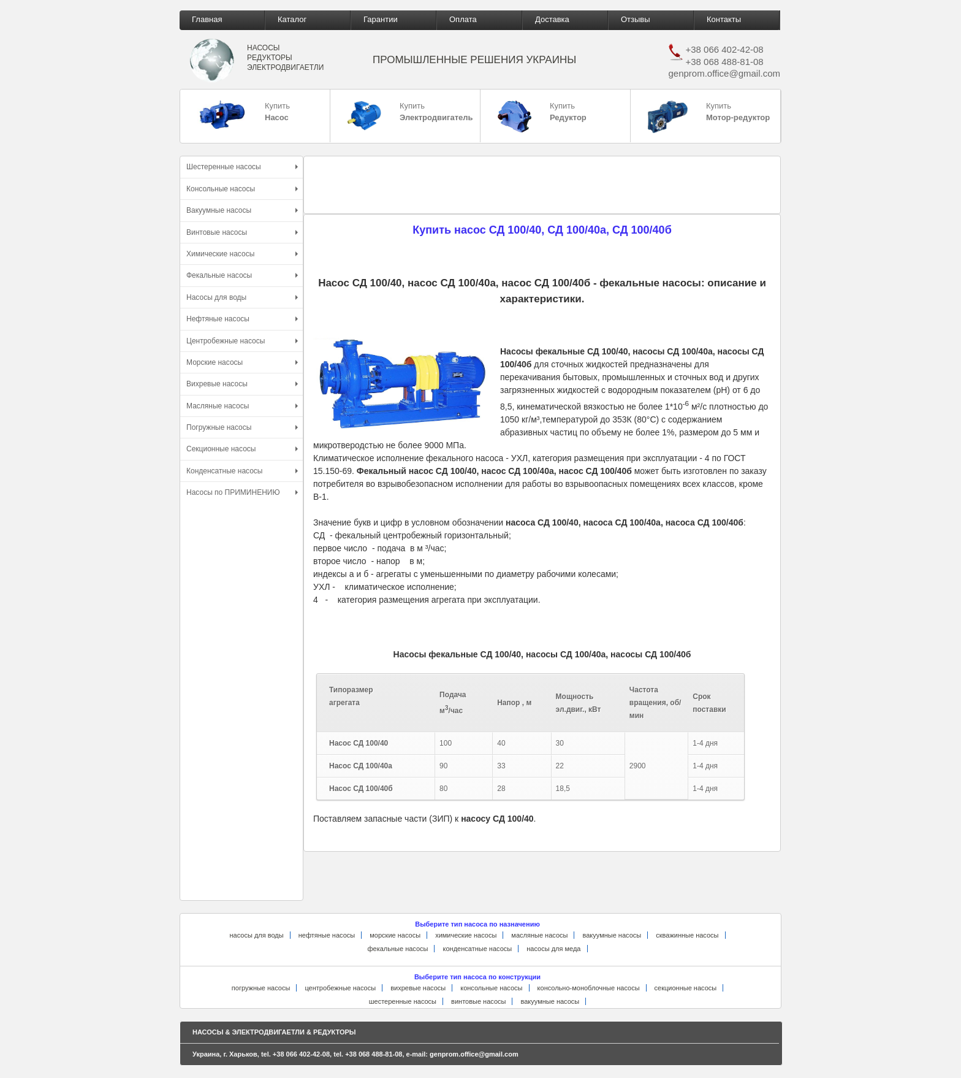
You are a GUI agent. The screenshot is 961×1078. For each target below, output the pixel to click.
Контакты (724, 19)
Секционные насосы (242, 449)
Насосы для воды (242, 297)
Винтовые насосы (242, 232)
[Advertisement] (240, 709)
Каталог (292, 19)
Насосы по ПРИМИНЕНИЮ (242, 492)
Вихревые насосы (242, 384)
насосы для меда (553, 948)
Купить (243, 115)
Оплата (463, 19)
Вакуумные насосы (242, 210)
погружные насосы (261, 988)
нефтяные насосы (326, 935)
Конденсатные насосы (242, 471)
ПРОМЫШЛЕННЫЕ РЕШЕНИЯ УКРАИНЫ (474, 60)
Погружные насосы (242, 427)
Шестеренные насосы (242, 166)
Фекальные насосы (242, 275)
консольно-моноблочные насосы (588, 988)
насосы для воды (256, 935)
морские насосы (395, 935)
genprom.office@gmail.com (724, 73)
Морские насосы (242, 362)
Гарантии (380, 19)
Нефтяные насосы (242, 319)
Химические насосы (242, 254)
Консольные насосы (242, 189)
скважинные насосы (687, 935)
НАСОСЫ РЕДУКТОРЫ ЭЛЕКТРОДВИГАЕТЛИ (285, 57)
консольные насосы (491, 988)
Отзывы (635, 19)
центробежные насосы (340, 988)
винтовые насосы (478, 1001)
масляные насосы (539, 935)
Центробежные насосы (242, 341)
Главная (207, 19)
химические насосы (465, 935)
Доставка (552, 19)
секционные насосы (686, 988)
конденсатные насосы (477, 948)
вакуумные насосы (611, 935)
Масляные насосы (242, 406)
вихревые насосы (418, 988)
